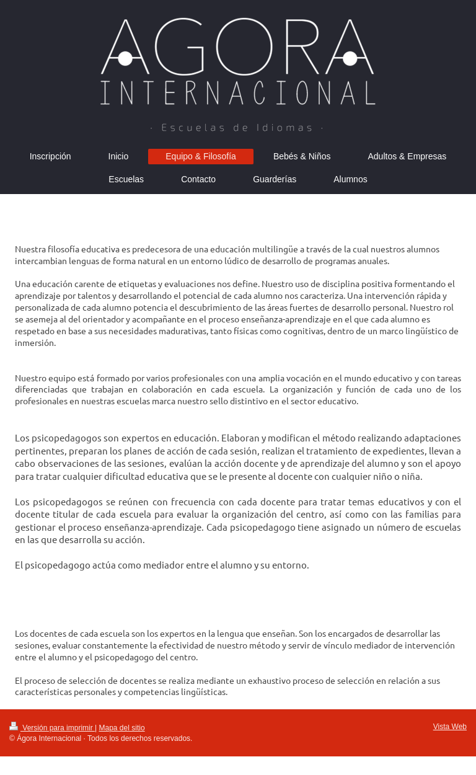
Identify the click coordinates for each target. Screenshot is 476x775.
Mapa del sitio (122, 728)
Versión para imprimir (52, 728)
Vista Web (450, 726)
